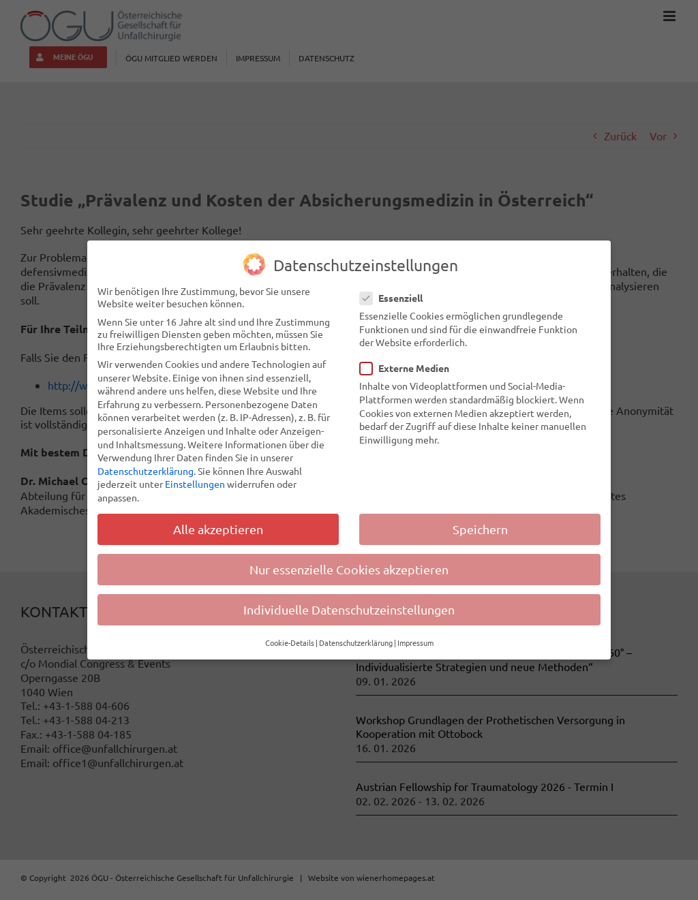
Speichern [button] (480, 529)
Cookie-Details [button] (289, 642)
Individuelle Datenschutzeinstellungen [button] (349, 609)
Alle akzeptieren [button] (218, 529)
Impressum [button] (415, 642)
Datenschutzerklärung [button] (356, 642)
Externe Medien (410, 368)
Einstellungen (195, 484)
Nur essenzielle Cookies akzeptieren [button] (349, 569)
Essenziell (396, 298)
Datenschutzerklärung (145, 471)
